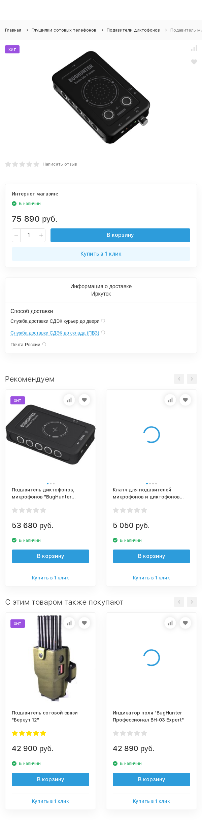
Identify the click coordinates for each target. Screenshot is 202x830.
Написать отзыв (60, 164)
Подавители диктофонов (133, 30)
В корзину (120, 235)
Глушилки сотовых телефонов (64, 30)
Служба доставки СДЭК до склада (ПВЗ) (54, 333)
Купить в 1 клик (101, 254)
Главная (13, 30)
